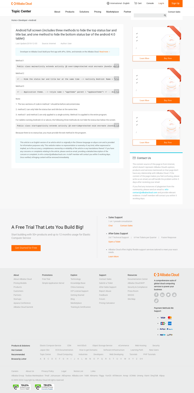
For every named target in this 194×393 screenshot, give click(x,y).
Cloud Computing (64, 354)
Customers (18, 291)
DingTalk (154, 375)
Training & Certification (81, 307)
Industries (83, 354)
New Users (154, 350)
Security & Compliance (137, 287)
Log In (161, 3)
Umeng (140, 375)
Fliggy (101, 375)
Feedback (103, 295)
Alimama (94, 375)
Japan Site (44, 350)
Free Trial (46, 279)
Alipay (162, 375)
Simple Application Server (53, 283)
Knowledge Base (78, 283)
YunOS (108, 375)
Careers (14, 371)
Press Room (133, 291)
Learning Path (137, 350)
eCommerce (123, 345)
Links (93, 371)
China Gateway (77, 287)
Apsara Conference (22, 303)
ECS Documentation (64, 350)
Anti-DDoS (81, 345)
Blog (73, 299)
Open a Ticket (114, 242)
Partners (128, 11)
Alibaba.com (77, 375)
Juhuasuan (55, 375)
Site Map (131, 299)
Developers (98, 354)
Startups (17, 299)
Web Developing (116, 354)
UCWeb (132, 375)
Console (150, 3)
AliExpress (66, 375)
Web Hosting (140, 345)
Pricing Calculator (107, 303)
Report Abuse (105, 291)
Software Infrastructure (113, 350)
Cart (138, 3)
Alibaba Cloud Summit (23, 307)
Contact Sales (174, 12)
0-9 (141, 359)
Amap (125, 375)
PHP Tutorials (149, 354)
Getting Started (77, 295)
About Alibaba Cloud (23, 279)
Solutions (84, 11)
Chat (110, 225)
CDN (69, 345)
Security (156, 345)
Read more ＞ (104, 52)
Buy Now (168, 58)
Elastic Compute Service (50, 345)
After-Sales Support (107, 287)
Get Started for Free (26, 247)
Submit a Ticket (106, 283)
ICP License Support (79, 291)
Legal (63, 371)
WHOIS (131, 295)
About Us (30, 371)
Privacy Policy (48, 371)
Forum (102, 299)
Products (69, 11)
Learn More (144, 58)
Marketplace (112, 11)
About (57, 11)
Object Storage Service (102, 345)
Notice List (78, 371)
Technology (76, 279)
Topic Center (45, 354)
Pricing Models (20, 283)
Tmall (47, 375)
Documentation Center (138, 279)
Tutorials (133, 354)
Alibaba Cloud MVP (136, 283)
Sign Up (175, 3)
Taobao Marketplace (34, 375)
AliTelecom (117, 375)
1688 (86, 375)
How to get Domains (88, 350)
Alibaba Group (17, 375)
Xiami (146, 375)
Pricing (97, 11)
